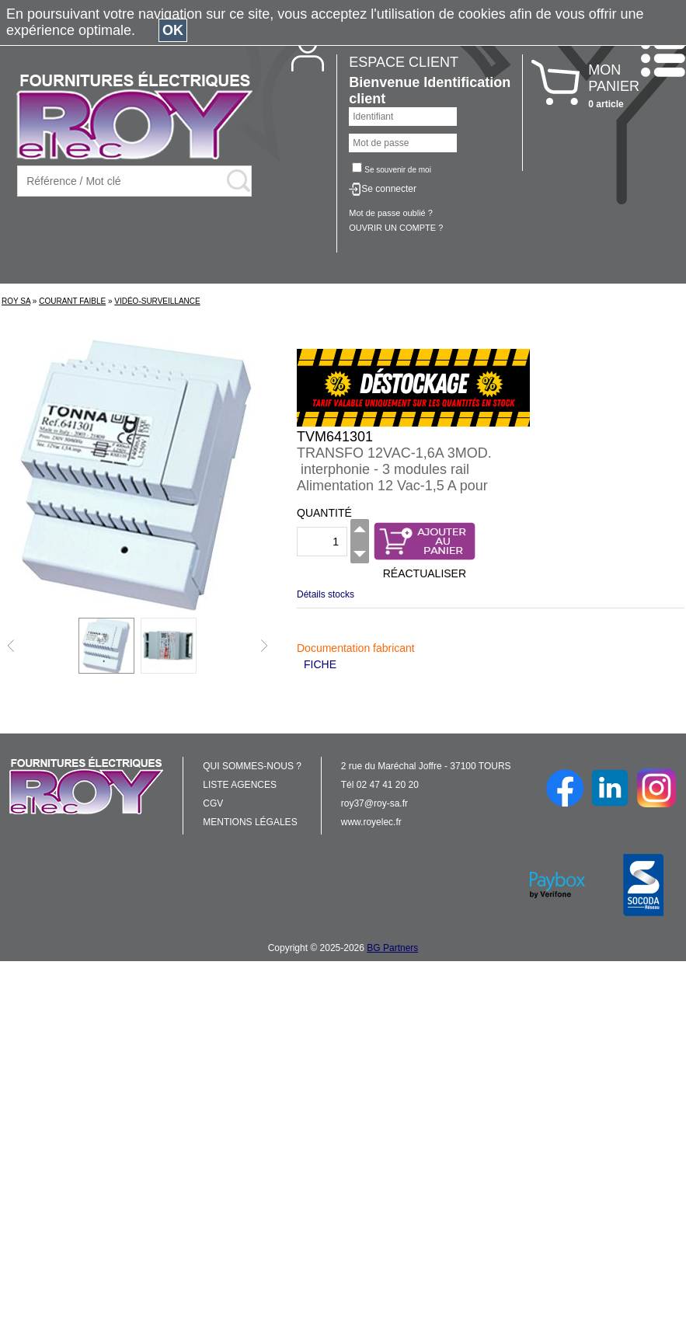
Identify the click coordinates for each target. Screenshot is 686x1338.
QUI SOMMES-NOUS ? (252, 766)
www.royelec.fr (371, 822)
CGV (213, 803)
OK (172, 30)
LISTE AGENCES (240, 784)
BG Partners (392, 948)
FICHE (320, 664)
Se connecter (388, 188)
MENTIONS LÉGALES (250, 822)
